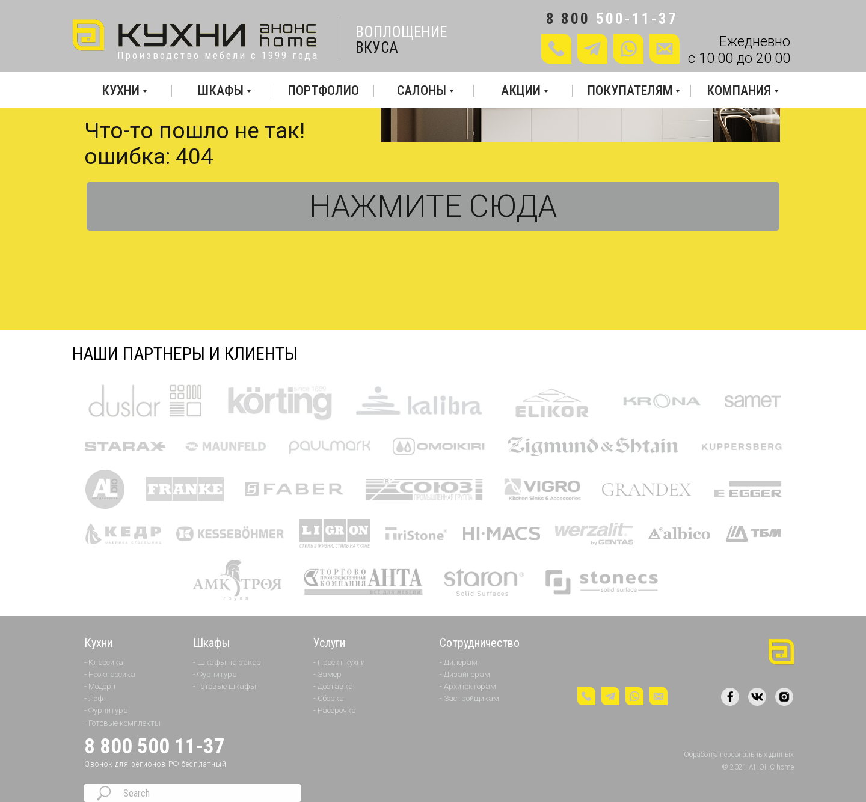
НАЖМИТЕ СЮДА (433, 206)
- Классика (103, 662)
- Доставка (333, 686)
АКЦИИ (521, 90)
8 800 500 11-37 (154, 746)
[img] (196, 35)
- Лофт (95, 698)
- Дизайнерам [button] (465, 674)
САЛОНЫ (421, 90)
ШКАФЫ (221, 90)
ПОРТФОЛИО (323, 90)
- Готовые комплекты (122, 723)
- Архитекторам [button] (468, 686)
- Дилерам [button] (459, 662)
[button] (665, 49)
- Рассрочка (334, 710)
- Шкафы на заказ (227, 662)
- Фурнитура (106, 710)
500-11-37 (637, 19)
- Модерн (99, 686)
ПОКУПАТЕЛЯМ (629, 90)
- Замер (327, 674)
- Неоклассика (109, 674)
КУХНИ (121, 90)
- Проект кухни (339, 662)
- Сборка (328, 698)
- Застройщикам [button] (469, 698)
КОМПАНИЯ (739, 90)
